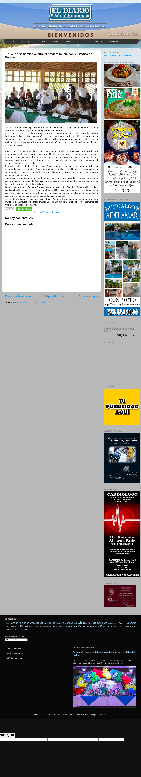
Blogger (103, 715)
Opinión (7, 623)
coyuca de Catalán (12, 630)
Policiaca (106, 626)
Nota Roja (114, 41)
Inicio (12, 41)
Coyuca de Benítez (50, 212)
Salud (133, 626)
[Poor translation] (10, 735)
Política (116, 627)
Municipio (25, 41)
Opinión (85, 41)
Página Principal (55, 296)
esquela (23, 629)
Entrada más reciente (18, 296)
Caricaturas (69, 41)
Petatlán (94, 626)
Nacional (99, 41)
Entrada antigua (88, 296)
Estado (55, 41)
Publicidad (124, 627)
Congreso (41, 41)
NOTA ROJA (61, 627)
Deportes (131, 623)
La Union (36, 626)
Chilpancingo (87, 622)
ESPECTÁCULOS (12, 627)
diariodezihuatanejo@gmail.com (118, 55)
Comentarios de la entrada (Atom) (32, 302)
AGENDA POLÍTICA (20, 623)
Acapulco (36, 622)
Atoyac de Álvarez (54, 623)
